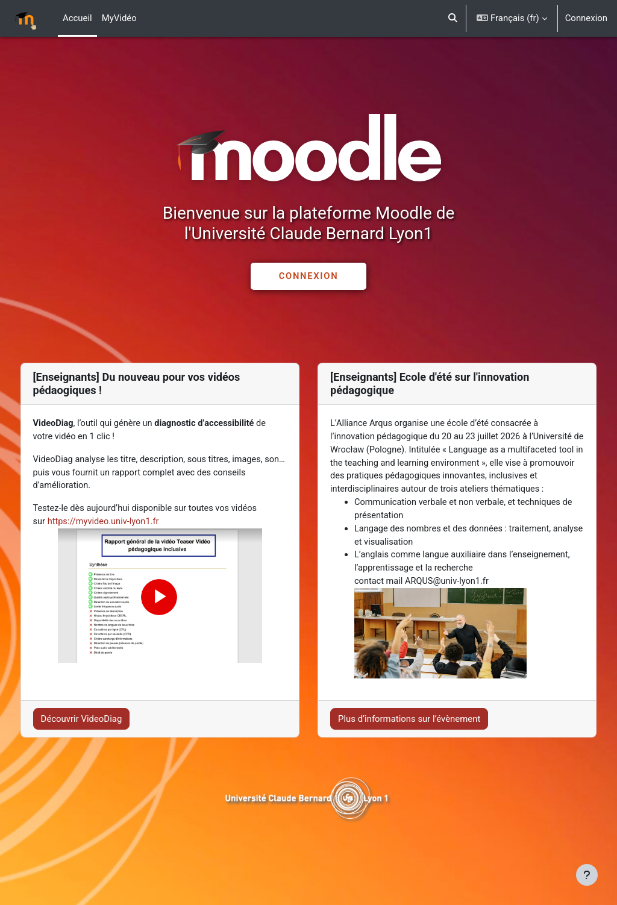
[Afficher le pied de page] (587, 875)
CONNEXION (308, 276)
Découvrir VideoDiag (104, 736)
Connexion (586, 18)
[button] (453, 18)
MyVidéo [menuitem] (119, 18)
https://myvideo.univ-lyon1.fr (127, 524)
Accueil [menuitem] (77, 18)
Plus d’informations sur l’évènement (409, 736)
